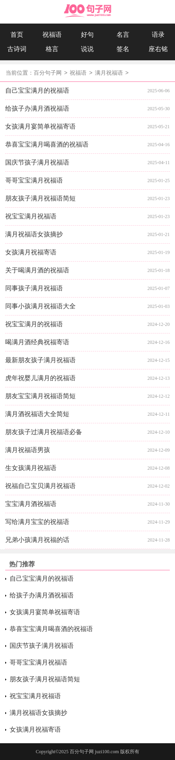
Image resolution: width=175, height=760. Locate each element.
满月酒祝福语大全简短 (37, 414)
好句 (87, 34)
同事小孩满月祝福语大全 (40, 306)
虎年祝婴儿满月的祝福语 (40, 378)
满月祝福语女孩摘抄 (34, 234)
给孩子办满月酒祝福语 (37, 108)
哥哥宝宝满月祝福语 (34, 180)
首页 (16, 34)
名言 (123, 34)
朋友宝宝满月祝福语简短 (40, 396)
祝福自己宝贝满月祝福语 (40, 485)
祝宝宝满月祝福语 (30, 216)
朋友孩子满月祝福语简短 (40, 198)
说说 (87, 49)
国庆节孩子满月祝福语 (37, 162)
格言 (52, 49)
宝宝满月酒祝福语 (30, 503)
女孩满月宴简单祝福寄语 (40, 126)
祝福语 (52, 34)
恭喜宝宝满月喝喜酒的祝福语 (47, 144)
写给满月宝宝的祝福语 (37, 521)
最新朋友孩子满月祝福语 (40, 360)
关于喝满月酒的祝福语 (37, 270)
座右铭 (158, 49)
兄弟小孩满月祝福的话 (37, 539)
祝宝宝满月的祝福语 (34, 324)
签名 (123, 49)
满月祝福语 (109, 73)
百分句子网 (48, 73)
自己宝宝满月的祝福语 (37, 90)
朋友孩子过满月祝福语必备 (43, 432)
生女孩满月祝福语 (30, 467)
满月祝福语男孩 (27, 449)
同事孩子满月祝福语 (34, 288)
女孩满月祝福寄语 (30, 252)
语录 (158, 34)
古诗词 (16, 49)
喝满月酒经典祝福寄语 (37, 342)
